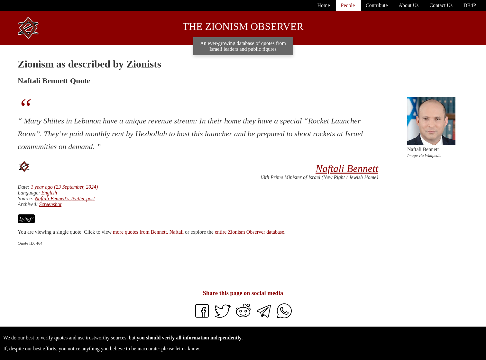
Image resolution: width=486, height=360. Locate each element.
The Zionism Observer (242, 26)
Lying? (26, 218)
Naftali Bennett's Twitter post (65, 198)
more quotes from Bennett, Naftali (148, 232)
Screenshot (50, 204)
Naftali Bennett (347, 168)
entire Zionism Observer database (249, 232)
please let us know (180, 348)
